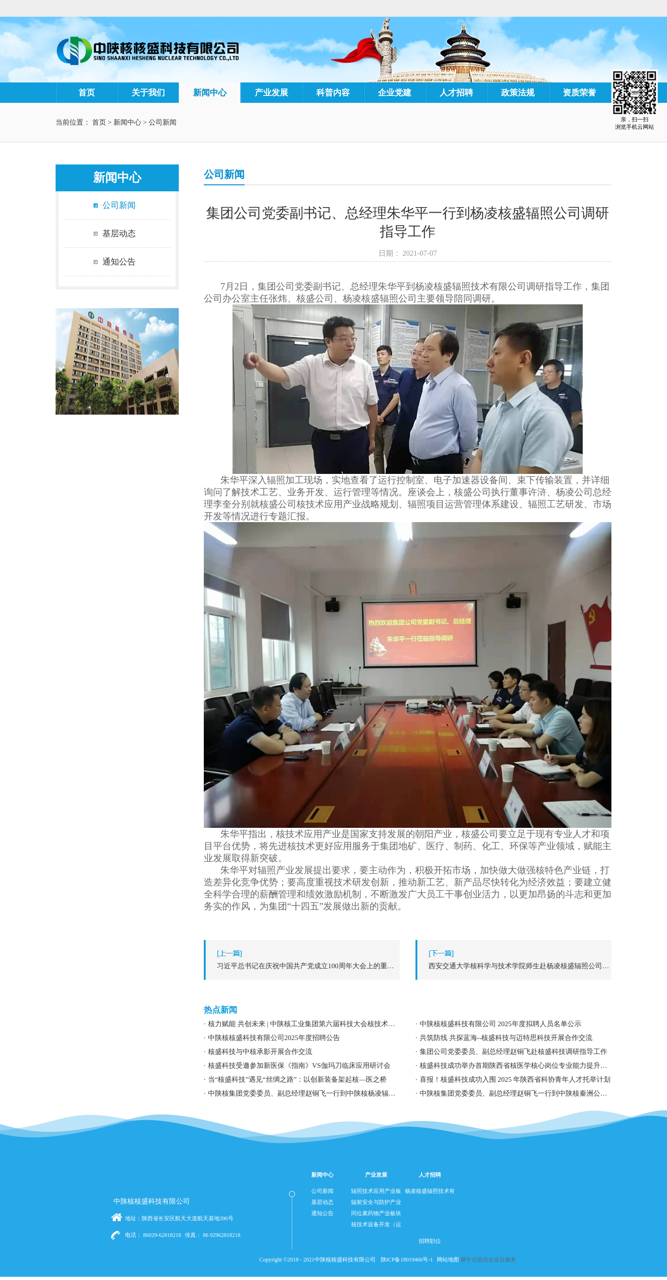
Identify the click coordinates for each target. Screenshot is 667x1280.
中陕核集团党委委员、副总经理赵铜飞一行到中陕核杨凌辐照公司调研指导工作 (304, 1093)
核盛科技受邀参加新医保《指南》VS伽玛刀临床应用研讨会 (299, 1065)
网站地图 (446, 1259)
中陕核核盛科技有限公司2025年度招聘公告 (274, 1037)
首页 (86, 92)
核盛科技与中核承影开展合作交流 (260, 1051)
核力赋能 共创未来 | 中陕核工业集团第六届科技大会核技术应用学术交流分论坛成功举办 (304, 1024)
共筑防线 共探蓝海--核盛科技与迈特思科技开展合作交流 (506, 1037)
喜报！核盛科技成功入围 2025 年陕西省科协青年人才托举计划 (515, 1079)
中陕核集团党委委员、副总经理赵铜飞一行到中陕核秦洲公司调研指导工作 (515, 1093)
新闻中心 (127, 122)
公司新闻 (162, 122)
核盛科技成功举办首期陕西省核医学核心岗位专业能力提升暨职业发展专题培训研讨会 (515, 1065)
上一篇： (304, 966)
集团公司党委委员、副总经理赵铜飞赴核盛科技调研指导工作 (513, 1051)
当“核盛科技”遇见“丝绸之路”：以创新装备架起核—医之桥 (297, 1079)
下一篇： (515, 966)
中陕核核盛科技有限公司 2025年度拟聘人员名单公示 (500, 1024)
